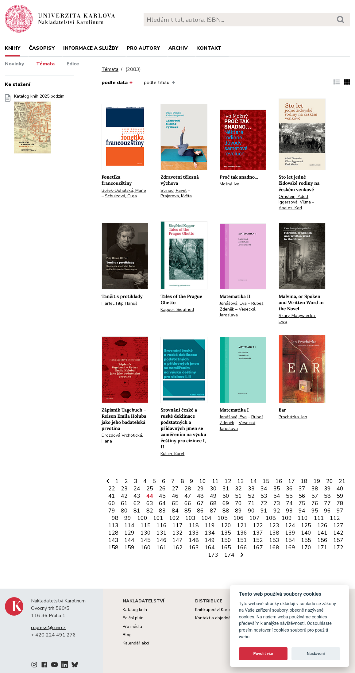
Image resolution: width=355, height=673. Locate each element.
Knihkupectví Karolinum (217, 610)
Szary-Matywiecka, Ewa (297, 318)
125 (306, 525)
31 (225, 488)
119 (210, 525)
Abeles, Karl (290, 208)
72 (263, 503)
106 (238, 518)
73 (276, 503)
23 (124, 488)
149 (210, 540)
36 (289, 488)
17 (291, 481)
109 (287, 518)
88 (225, 510)
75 (302, 503)
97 (340, 510)
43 (136, 496)
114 (129, 525)
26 (162, 488)
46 (175, 496)
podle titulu (159, 82)
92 (276, 510)
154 (290, 540)
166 (242, 547)
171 (322, 547)
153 (274, 540)
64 (162, 503)
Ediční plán (133, 618)
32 (238, 488)
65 (175, 503)
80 (124, 510)
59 (340, 496)
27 (175, 488)
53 (263, 496)
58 (327, 496)
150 (226, 540)
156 (322, 540)
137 (258, 532)
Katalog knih (135, 610)
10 (202, 481)
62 (136, 503)
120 (226, 525)
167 (258, 547)
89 (238, 510)
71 (251, 503)
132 (177, 532)
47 (187, 496)
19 (317, 481)
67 (200, 503)
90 (251, 510)
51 (238, 496)
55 (289, 496)
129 (129, 532)
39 (327, 488)
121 (242, 525)
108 (271, 518)
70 (238, 503)
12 (228, 481)
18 (304, 481)
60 (111, 503)
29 (200, 488)
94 (302, 510)
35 (276, 488)
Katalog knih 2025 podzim (39, 126)
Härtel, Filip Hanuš (119, 303)
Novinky (14, 63)
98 (115, 518)
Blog (127, 635)
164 (210, 547)
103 (190, 518)
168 (274, 547)
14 (253, 481)
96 (327, 510)
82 (149, 510)
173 (213, 555)
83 (162, 510)
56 (302, 496)
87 (213, 510)
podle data (117, 82)
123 (274, 525)
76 (314, 503)
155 (306, 540)
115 (146, 525)
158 (113, 547)
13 (240, 481)
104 (206, 518)
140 (306, 532)
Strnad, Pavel (173, 190)
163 (194, 547)
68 (213, 503)
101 (158, 518)
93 (289, 510)
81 (136, 510)
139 (290, 532)
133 (194, 532)
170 (306, 547)
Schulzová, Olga (121, 196)
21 (342, 481)
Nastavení (316, 653)
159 (129, 547)
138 (274, 532)
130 (146, 532)
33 (251, 488)
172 (338, 547)
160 (146, 547)
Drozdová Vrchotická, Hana (122, 438)
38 (314, 488)
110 (303, 518)
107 (254, 518)
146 (161, 540)
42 (124, 496)
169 (290, 547)
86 (200, 510)
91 (263, 510)
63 (149, 503)
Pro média (132, 626)
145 (146, 540)
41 (111, 496)
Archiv (178, 48)
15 (266, 481)
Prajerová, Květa (176, 196)
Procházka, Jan (293, 417)
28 (187, 488)
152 (258, 540)
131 (161, 532)
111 (319, 518)
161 (161, 547)
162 (177, 547)
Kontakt (208, 48)
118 (194, 525)
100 (142, 518)
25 (149, 488)
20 (329, 481)
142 (338, 532)
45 (162, 496)
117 (177, 525)
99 (127, 518)
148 (194, 540)
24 (136, 488)
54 (276, 496)
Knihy (12, 48)
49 (213, 496)
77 (327, 503)
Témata (45, 63)
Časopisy (42, 48)
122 (258, 525)
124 (290, 525)
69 (225, 503)
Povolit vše (263, 653)
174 (229, 555)
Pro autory (143, 48)
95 (314, 510)
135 (226, 532)
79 (111, 510)
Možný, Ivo (229, 184)
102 (174, 518)
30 (213, 488)
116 (161, 525)
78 (340, 503)
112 (335, 518)
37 (302, 488)
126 (322, 525)
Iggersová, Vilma (295, 202)
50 (225, 496)
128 (113, 532)
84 (175, 510)
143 (113, 540)
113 (113, 525)
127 (338, 525)
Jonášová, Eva (233, 303)
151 (242, 540)
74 (289, 503)
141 (322, 532)
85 (187, 510)
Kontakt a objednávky (216, 618)
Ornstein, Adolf (293, 196)
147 (177, 540)
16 (279, 481)
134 (210, 532)
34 (263, 488)
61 (124, 503)
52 (251, 496)
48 (200, 496)
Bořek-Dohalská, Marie (124, 190)
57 (314, 496)
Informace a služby (90, 48)
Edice (73, 63)
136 (242, 532)
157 (338, 540)
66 (187, 503)
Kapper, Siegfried (177, 309)
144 (129, 540)
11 (215, 481)
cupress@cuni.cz (48, 627)
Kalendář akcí (136, 643)
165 (226, 547)
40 (340, 488)
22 (111, 488)
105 (223, 518)
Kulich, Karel (172, 454)
